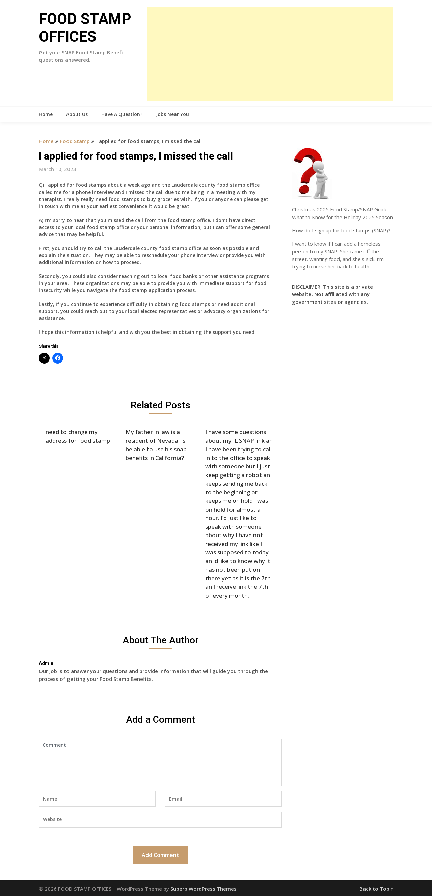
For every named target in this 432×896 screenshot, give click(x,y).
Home (46, 114)
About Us (77, 114)
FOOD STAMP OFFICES (85, 28)
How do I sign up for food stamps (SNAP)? (341, 230)
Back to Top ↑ (376, 888)
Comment (160, 762)
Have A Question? (121, 114)
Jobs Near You (172, 114)
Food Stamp (75, 141)
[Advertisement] (270, 54)
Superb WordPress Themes (203, 888)
